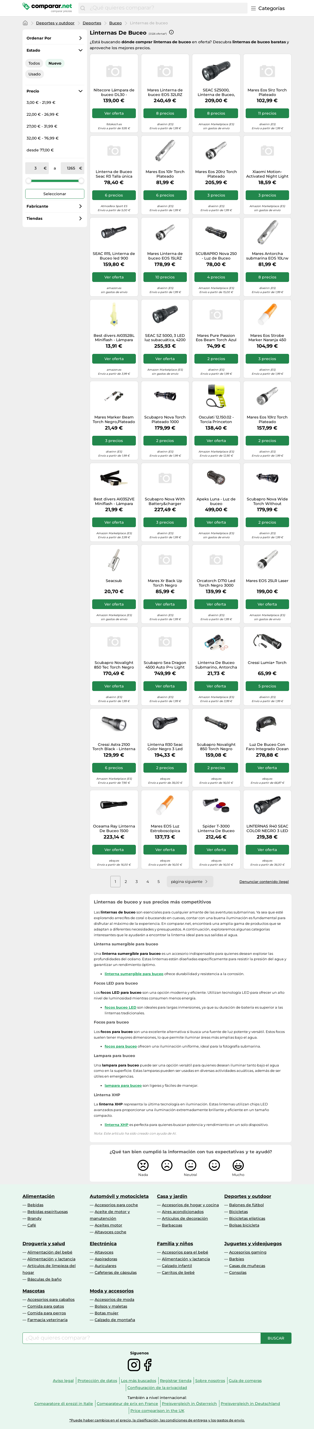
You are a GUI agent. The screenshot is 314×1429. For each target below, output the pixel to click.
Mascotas (34, 1291)
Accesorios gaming (248, 1252)
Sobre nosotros (210, 1380)
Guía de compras (245, 1380)
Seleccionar (54, 193)
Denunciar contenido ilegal (264, 881)
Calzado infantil (177, 1265)
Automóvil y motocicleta (119, 1196)
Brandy (34, 1218)
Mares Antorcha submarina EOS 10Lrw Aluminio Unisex (267, 256)
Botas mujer (106, 1313)
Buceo (115, 23)
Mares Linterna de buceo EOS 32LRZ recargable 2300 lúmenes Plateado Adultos (165, 92)
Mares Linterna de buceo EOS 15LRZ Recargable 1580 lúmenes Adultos (165, 256)
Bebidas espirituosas (47, 1211)
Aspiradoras (106, 1259)
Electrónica (103, 1243)
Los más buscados (138, 1380)
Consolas (237, 1272)
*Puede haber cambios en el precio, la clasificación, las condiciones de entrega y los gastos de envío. (157, 1420)
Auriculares (105, 1265)
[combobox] (167, 8)
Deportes (92, 23)
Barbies (236, 1259)
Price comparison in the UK (157, 1410)
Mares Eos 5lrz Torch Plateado (267, 92)
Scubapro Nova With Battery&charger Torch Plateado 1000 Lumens (165, 501)
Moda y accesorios (112, 1291)
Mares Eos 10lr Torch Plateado (165, 174)
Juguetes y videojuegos (253, 1243)
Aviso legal (63, 1380)
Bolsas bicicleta (244, 1225)
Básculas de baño (44, 1279)
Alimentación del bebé (49, 1252)
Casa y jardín (172, 1196)
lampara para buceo (123, 1085)
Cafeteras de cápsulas (116, 1272)
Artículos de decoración (185, 1218)
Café (31, 1225)
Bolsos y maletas (111, 1306)
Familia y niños (175, 1243)
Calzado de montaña (115, 1319)
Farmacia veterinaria (47, 1319)
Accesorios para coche (116, 1204)
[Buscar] (82, 8)
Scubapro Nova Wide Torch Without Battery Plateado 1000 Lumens (267, 501)
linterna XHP (117, 1124)
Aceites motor (108, 1225)
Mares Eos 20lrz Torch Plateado (216, 174)
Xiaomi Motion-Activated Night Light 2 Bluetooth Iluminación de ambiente (267, 174)
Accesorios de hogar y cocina (190, 1204)
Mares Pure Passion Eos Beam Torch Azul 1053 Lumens (216, 338)
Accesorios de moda (114, 1299)
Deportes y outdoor (55, 23)
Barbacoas (172, 1225)
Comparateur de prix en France (127, 1403)
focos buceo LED (120, 1007)
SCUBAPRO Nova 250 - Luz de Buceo (216, 256)
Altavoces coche (110, 1231)
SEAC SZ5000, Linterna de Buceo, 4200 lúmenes (216, 92)
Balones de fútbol (246, 1204)
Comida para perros (46, 1313)
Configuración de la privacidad (157, 1387)
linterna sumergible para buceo (134, 974)
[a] (71, 168)
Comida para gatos (45, 1306)
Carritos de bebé (178, 1272)
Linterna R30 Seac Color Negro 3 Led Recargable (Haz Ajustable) (165, 747)
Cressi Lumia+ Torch (267, 662)
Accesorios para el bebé (185, 1252)
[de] (35, 168)
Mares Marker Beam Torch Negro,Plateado (114, 419)
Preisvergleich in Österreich (189, 1403)
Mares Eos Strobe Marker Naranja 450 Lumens (267, 338)
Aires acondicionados (183, 1211)
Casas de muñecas (247, 1265)
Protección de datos (97, 1380)
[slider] (28, 181)
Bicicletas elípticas (247, 1218)
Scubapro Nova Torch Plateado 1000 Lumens (165, 419)
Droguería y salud (44, 1243)
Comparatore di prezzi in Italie (63, 1403)
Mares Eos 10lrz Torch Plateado (267, 419)
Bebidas (35, 1204)
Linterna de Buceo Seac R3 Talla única (114, 174)
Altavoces (104, 1252)
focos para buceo (121, 1046)
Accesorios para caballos (51, 1299)
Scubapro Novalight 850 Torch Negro (216, 747)
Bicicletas (238, 1211)
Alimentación (39, 1196)
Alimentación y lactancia (51, 1259)
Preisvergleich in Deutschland (250, 1403)
